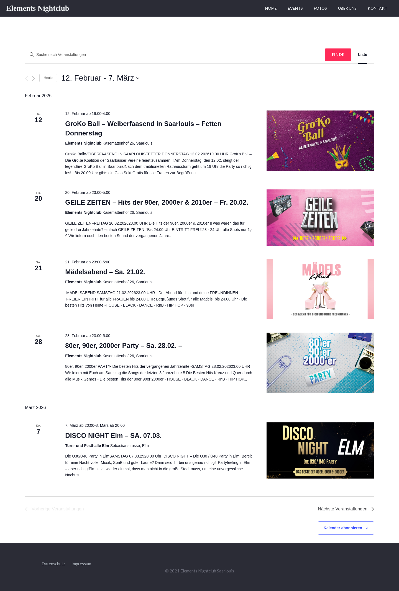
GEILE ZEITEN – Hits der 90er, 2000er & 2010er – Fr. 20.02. (156, 202)
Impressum (81, 563)
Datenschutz (53, 563)
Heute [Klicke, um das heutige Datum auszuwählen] (48, 78)
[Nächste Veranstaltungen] (33, 78)
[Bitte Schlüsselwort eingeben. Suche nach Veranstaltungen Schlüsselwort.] (175, 54)
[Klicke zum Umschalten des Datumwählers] (100, 78)
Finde (338, 54)
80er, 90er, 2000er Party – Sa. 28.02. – (123, 345)
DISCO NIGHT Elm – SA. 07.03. (113, 435)
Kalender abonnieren (343, 528)
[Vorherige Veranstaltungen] (26, 78)
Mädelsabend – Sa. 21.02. (105, 272)
